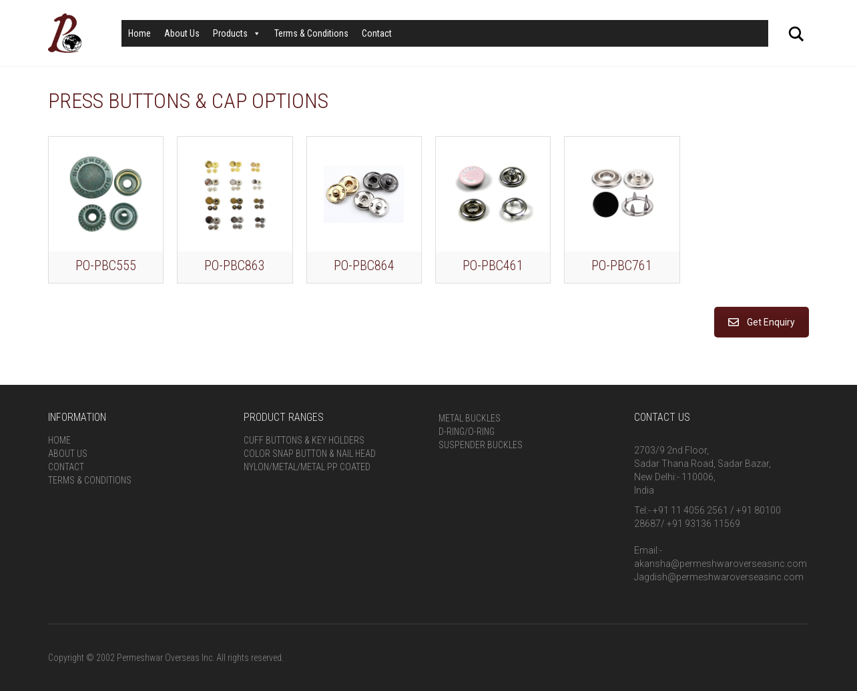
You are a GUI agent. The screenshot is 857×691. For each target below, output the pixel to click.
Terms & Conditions (311, 33)
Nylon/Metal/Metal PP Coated (307, 467)
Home (139, 33)
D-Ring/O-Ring (467, 431)
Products (237, 33)
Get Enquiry (761, 322)
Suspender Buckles (481, 445)
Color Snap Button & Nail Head (310, 453)
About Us (182, 33)
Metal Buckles (470, 418)
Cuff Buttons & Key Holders (304, 440)
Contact (377, 33)
